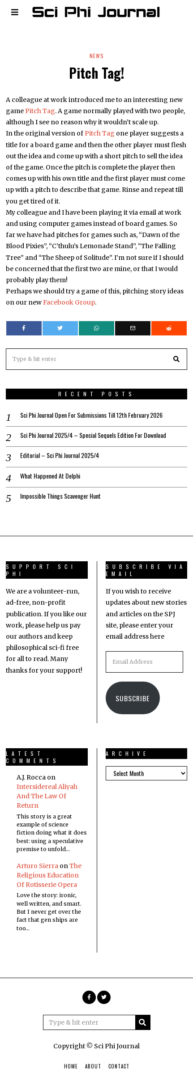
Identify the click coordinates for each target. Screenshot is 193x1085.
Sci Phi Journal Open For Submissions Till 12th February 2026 (91, 415)
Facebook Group (69, 302)
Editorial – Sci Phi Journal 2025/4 (59, 455)
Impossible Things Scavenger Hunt (60, 496)
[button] (176, 359)
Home (71, 1066)
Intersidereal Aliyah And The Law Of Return (47, 796)
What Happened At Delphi (50, 476)
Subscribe (133, 698)
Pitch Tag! (96, 73)
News (97, 55)
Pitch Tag (40, 111)
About (93, 1066)
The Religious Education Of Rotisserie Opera (49, 875)
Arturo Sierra (37, 866)
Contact (118, 1066)
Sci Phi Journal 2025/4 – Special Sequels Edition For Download (93, 435)
